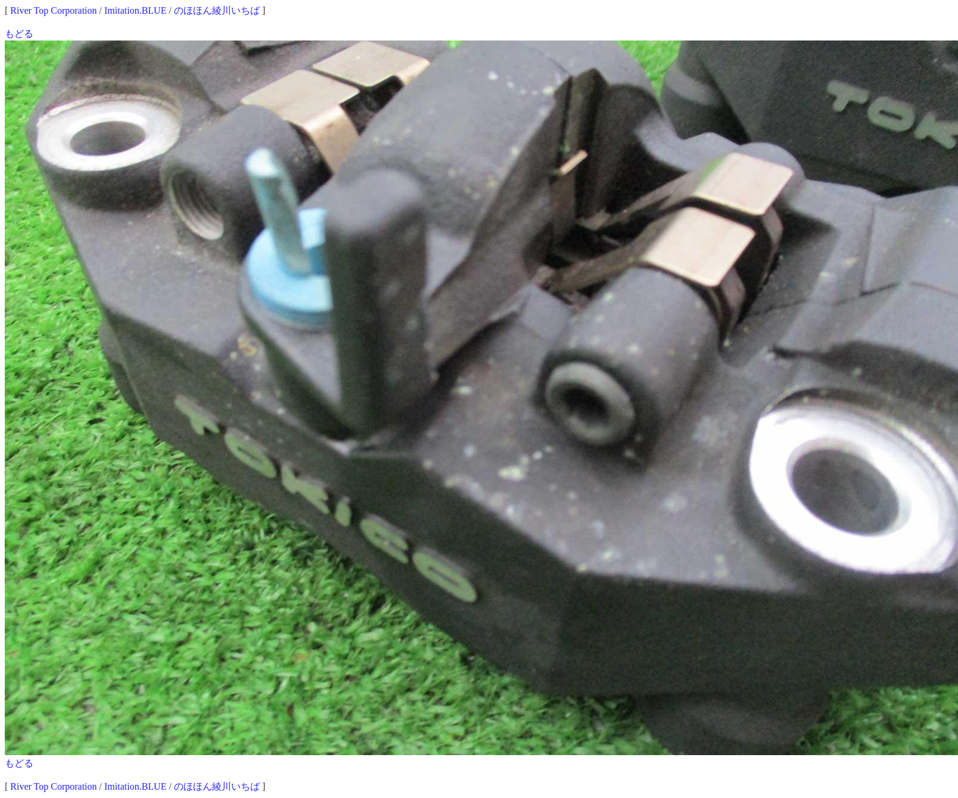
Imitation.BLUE (135, 10)
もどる (19, 34)
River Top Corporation (53, 10)
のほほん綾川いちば (217, 10)
